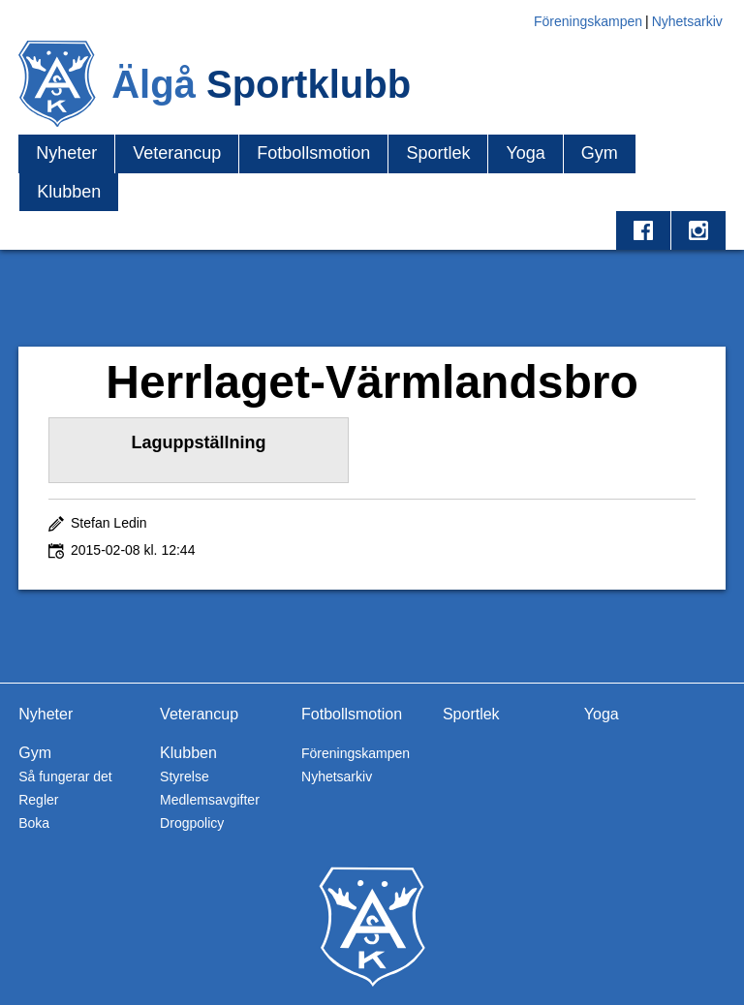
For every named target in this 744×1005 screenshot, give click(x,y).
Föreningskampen (588, 21)
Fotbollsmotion (313, 153)
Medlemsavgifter (210, 799)
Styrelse (184, 776)
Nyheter (66, 153)
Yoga (525, 153)
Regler (38, 799)
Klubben (69, 191)
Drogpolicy (192, 823)
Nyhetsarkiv (687, 21)
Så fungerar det (65, 776)
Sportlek (438, 153)
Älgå (261, 84)
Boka (33, 823)
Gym (599, 153)
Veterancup (177, 153)
